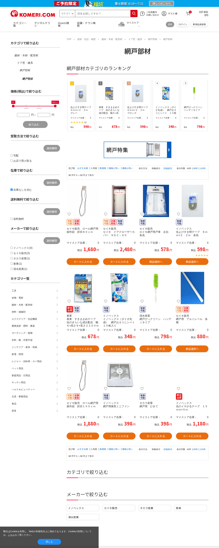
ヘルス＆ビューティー (23, 389)
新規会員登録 (199, 24)
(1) (85, 122)
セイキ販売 (110, 508)
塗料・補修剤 (19, 312)
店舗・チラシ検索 (86, 24)
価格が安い (114, 168)
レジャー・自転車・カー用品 (27, 361)
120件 (202, 168)
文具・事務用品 (20, 396)
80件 (195, 168)
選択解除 (52, 148)
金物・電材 (17, 297)
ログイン (183, 24)
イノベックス (76, 508)
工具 (14, 290)
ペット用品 (17, 368)
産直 (14, 410)
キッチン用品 (19, 382)
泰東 (178, 508)
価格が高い (127, 168)
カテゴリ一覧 (19, 24)
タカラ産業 (146, 508)
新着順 (103, 168)
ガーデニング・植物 (22, 333)
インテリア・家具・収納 (24, 347)
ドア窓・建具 (25, 62)
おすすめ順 (83, 168)
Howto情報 (63, 24)
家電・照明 (17, 354)
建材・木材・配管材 (26, 55)
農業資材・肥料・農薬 (23, 326)
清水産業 (73, 517)
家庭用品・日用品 (21, 375)
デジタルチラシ (42, 24)
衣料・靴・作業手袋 (22, 340)
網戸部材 (25, 70)
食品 (14, 403)
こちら (11, 535)
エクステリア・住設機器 (24, 319)
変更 (170, 24)
